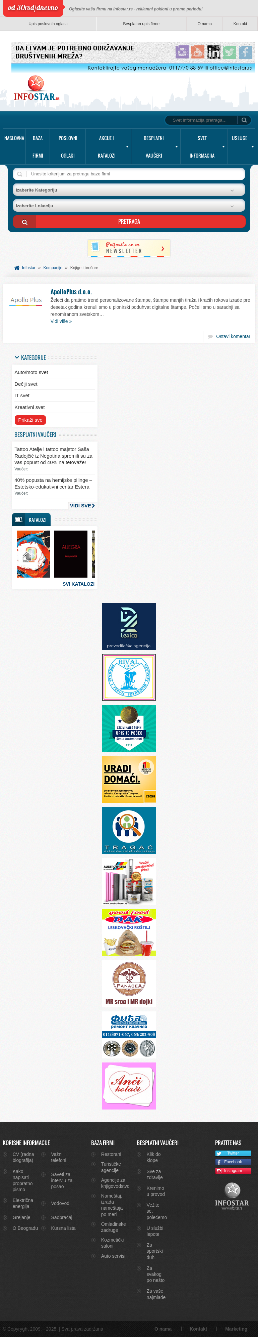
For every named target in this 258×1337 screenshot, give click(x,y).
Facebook (228, 1162)
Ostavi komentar (233, 336)
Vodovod (60, 1203)
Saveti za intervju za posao (62, 1180)
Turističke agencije (111, 1167)
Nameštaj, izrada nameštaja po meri (112, 1205)
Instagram (228, 1171)
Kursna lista (63, 1228)
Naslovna (14, 137)
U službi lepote (155, 1231)
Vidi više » (61, 321)
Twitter (227, 1154)
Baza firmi (38, 146)
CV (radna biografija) (23, 1157)
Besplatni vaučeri (154, 146)
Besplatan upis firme (141, 24)
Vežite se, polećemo (157, 1211)
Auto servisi (113, 1256)
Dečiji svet (25, 384)
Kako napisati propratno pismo (23, 1181)
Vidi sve (80, 505)
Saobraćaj (61, 1217)
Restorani (111, 1154)
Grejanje (21, 1217)
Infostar (29, 267)
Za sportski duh (155, 1251)
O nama (204, 24)
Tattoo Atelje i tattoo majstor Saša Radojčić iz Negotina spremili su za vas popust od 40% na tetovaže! (53, 455)
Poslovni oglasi (68, 146)
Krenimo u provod (156, 1191)
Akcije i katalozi (107, 146)
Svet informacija (202, 146)
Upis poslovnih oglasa (48, 24)
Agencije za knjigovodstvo (114, 1183)
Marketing (236, 1329)
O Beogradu (25, 1228)
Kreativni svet (29, 407)
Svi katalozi (78, 584)
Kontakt (240, 24)
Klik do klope (154, 1157)
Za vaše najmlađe (156, 1294)
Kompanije (52, 267)
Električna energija (23, 1203)
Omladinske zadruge (113, 1227)
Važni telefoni (58, 1157)
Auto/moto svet (31, 372)
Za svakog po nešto (156, 1274)
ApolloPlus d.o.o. (71, 291)
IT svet (21, 395)
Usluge (239, 137)
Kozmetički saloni (112, 1243)
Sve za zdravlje (155, 1174)
